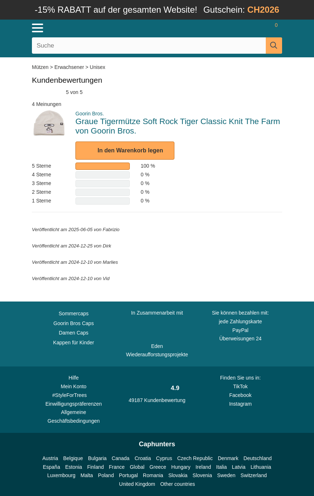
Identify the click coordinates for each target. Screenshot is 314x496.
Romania (153, 475)
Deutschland (258, 458)
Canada (120, 458)
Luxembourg (61, 475)
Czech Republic (195, 458)
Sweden (226, 475)
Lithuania (261, 467)
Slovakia (177, 475)
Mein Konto (74, 386)
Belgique (73, 458)
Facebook (240, 395)
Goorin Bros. (89, 113)
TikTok (240, 386)
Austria (50, 458)
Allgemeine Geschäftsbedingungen (73, 416)
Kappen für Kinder (73, 342)
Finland (95, 467)
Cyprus (164, 458)
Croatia (143, 458)
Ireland (203, 467)
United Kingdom (137, 484)
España (51, 467)
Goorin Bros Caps (73, 323)
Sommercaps (73, 313)
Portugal (128, 475)
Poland (106, 475)
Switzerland (253, 475)
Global (137, 467)
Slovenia (202, 475)
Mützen (41, 67)
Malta (86, 475)
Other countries (177, 484)
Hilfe (74, 378)
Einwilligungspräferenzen (73, 404)
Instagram (240, 404)
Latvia (238, 467)
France (117, 467)
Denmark (228, 458)
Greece (157, 467)
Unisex (98, 67)
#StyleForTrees (73, 395)
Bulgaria (97, 458)
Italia (221, 467)
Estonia (73, 467)
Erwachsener (69, 67)
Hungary (180, 467)
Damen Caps (73, 333)
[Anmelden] (247, 27)
